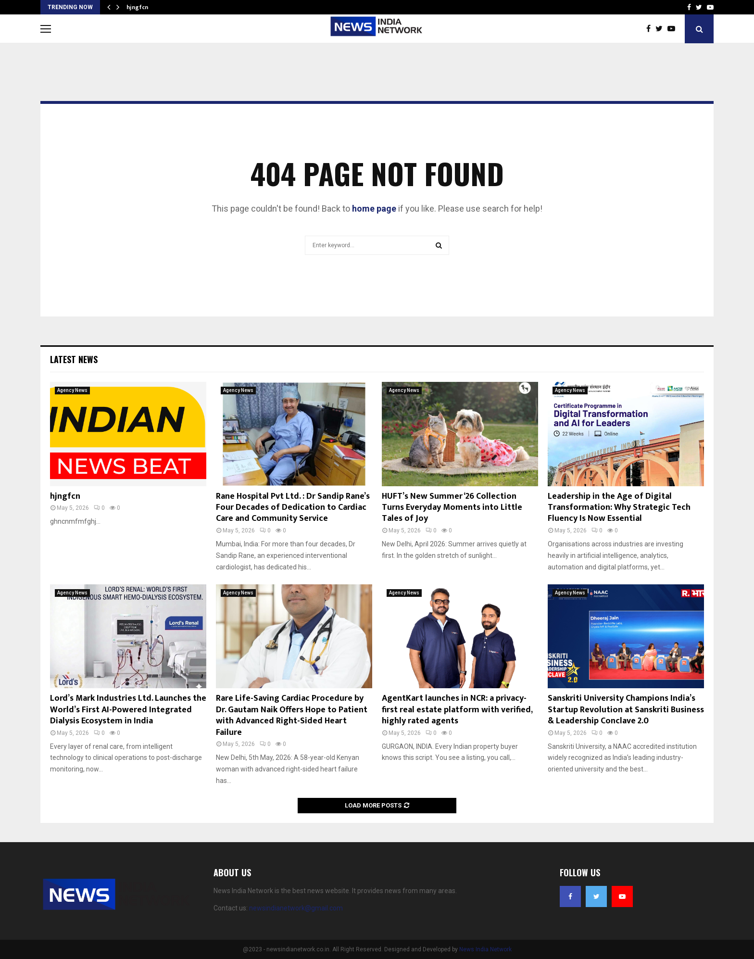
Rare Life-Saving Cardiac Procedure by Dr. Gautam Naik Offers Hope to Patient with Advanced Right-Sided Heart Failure (291, 715)
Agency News (72, 390)
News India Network (485, 949)
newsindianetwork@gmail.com (296, 908)
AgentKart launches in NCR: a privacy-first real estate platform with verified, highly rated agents (457, 709)
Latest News (74, 359)
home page (374, 208)
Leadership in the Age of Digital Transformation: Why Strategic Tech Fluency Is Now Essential (619, 507)
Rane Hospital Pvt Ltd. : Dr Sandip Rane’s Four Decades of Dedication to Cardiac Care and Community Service (293, 507)
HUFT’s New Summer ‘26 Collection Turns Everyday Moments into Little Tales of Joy (452, 507)
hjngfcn (137, 7)
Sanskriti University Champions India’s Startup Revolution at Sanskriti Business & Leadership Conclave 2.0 (626, 709)
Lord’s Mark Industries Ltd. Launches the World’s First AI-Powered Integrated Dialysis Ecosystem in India (128, 709)
